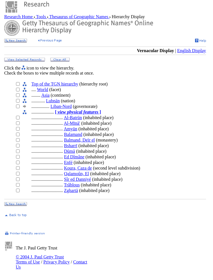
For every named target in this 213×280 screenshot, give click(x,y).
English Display (191, 50)
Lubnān (53, 100)
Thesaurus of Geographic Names (79, 16)
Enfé (68, 162)
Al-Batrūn (73, 117)
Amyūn (70, 128)
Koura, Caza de (78, 168)
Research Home (19, 16)
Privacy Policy (56, 262)
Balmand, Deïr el (79, 140)
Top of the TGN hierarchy (54, 84)
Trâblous (72, 184)
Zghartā (71, 190)
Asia (45, 95)
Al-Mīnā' (72, 123)
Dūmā (69, 151)
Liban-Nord (61, 106)
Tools (41, 16)
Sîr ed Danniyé (77, 179)
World (42, 89)
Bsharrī (70, 145)
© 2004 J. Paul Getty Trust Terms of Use (40, 259)
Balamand (73, 134)
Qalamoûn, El (76, 173)
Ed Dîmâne (74, 156)
